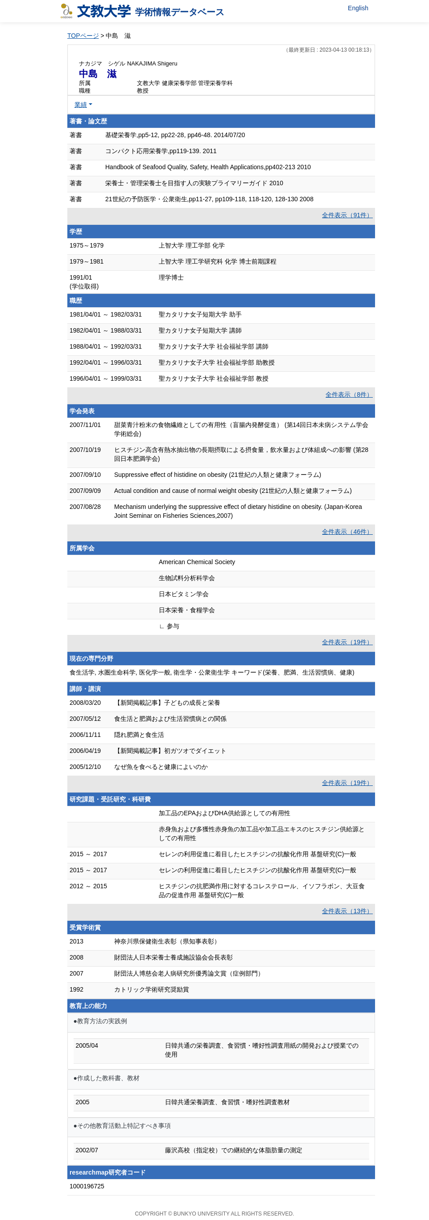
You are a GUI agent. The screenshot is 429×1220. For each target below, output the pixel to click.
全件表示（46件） (347, 531)
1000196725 (87, 1186)
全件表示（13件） (347, 911)
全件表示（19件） (347, 642)
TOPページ (83, 35)
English (358, 8)
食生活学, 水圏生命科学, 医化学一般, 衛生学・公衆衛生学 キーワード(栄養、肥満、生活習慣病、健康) (212, 672)
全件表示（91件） (347, 215)
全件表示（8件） (349, 394)
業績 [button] (80, 104)
